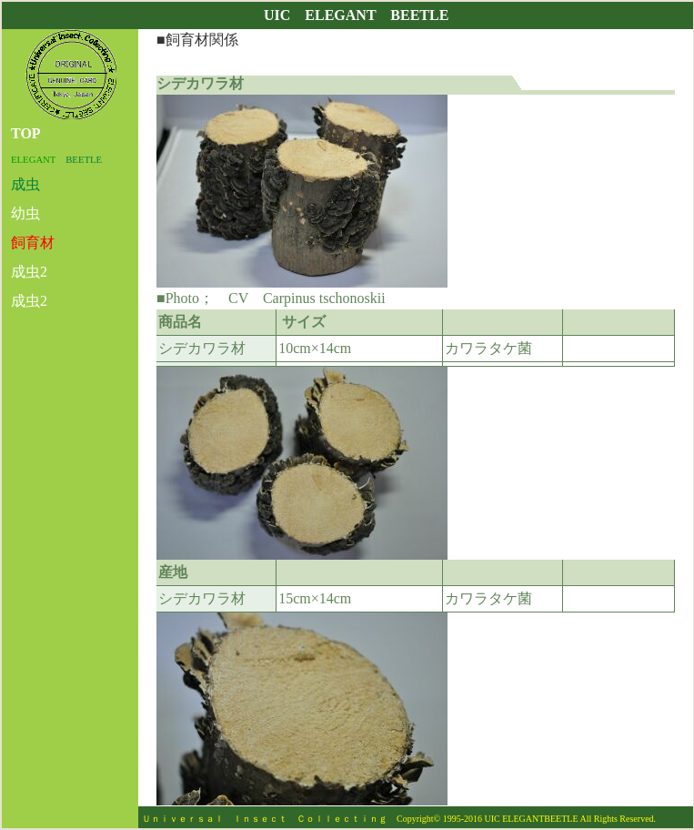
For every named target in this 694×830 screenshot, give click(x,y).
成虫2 (29, 271)
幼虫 (25, 213)
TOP (26, 133)
